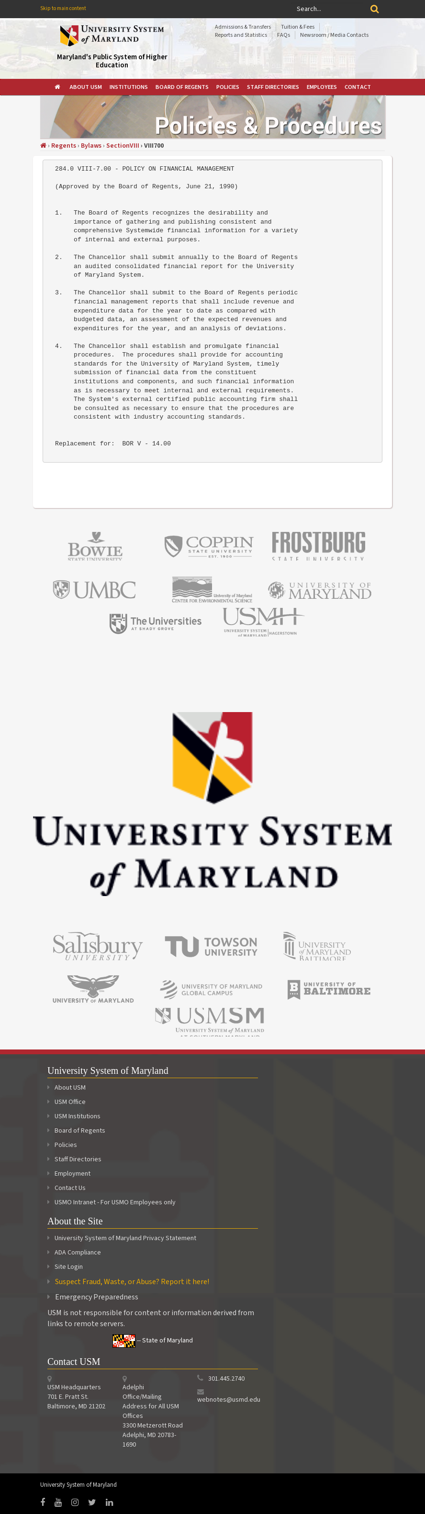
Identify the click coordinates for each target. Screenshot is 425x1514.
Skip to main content (63, 8)
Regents (63, 146)
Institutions (129, 87)
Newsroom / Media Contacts (334, 35)
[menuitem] (58, 87)
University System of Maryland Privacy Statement (125, 1238)
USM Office (66, 1102)
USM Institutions (74, 1116)
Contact (358, 87)
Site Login (69, 1267)
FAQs (283, 35)
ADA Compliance (78, 1252)
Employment (68, 1174)
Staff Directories (273, 87)
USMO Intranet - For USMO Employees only (111, 1202)
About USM (85, 87)
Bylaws (91, 146)
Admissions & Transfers (243, 27)
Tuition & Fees (297, 27)
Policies (227, 87)
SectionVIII (122, 146)
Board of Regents (182, 87)
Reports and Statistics (241, 35)
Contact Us (66, 1188)
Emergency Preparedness (96, 1297)
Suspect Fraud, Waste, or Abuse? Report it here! (132, 1281)
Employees (322, 87)
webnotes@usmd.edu (228, 1400)
